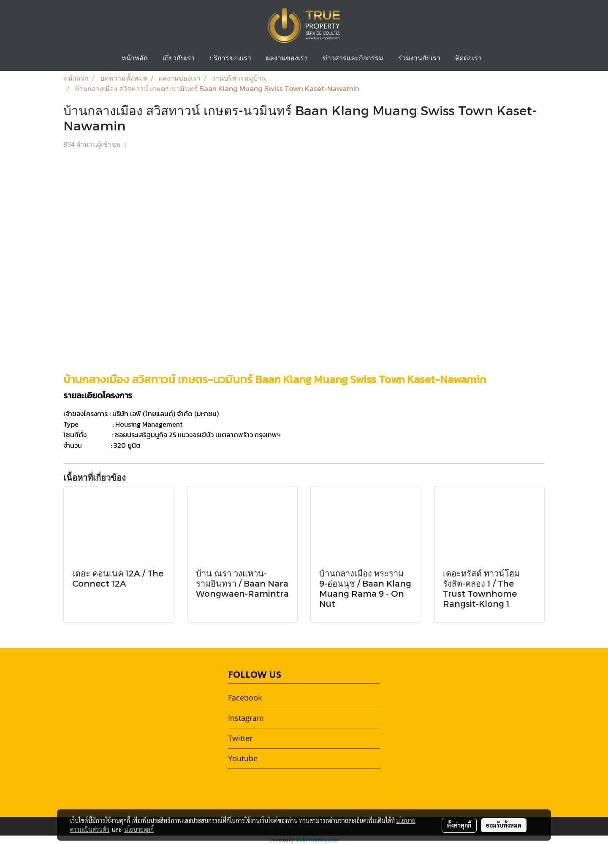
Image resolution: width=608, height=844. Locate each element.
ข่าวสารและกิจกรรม (353, 58)
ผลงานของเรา (287, 58)
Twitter (240, 738)
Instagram (246, 718)
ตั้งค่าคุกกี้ (459, 825)
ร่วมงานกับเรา (419, 58)
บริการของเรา (230, 58)
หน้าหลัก (135, 58)
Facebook (245, 698)
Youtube (243, 758)
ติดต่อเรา (468, 58)
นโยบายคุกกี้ (139, 829)
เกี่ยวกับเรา (179, 58)
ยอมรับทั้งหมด (503, 825)
